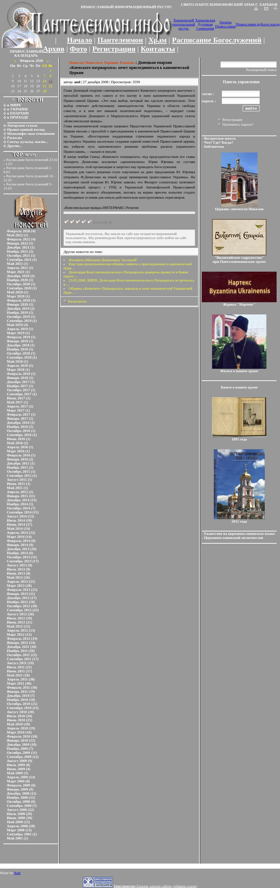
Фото (78, 48)
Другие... (14, 146)
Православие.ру (248, 24)
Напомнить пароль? (237, 124)
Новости (76, 62)
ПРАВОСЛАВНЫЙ (26, 51)
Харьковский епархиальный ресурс (183, 24)
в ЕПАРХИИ (18, 113)
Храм (157, 40)
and (77, 82)
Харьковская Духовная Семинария (205, 24)
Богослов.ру (270, 24)
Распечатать (75, 301)
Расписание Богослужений (216, 40)
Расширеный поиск (261, 70)
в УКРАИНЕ (17, 109)
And (17, 873)
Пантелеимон (120, 40)
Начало (79, 40)
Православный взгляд (26, 129)
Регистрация (114, 48)
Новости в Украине (101, 62)
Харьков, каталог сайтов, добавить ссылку (155, 886)
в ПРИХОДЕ (18, 117)
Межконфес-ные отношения (31, 133)
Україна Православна (225, 24)
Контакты (158, 48)
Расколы (14, 137)
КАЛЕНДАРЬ (26, 55)
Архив (54, 48)
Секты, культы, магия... (27, 142)
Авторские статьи (22, 125)
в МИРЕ (14, 105)
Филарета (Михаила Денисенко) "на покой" (103, 260)
